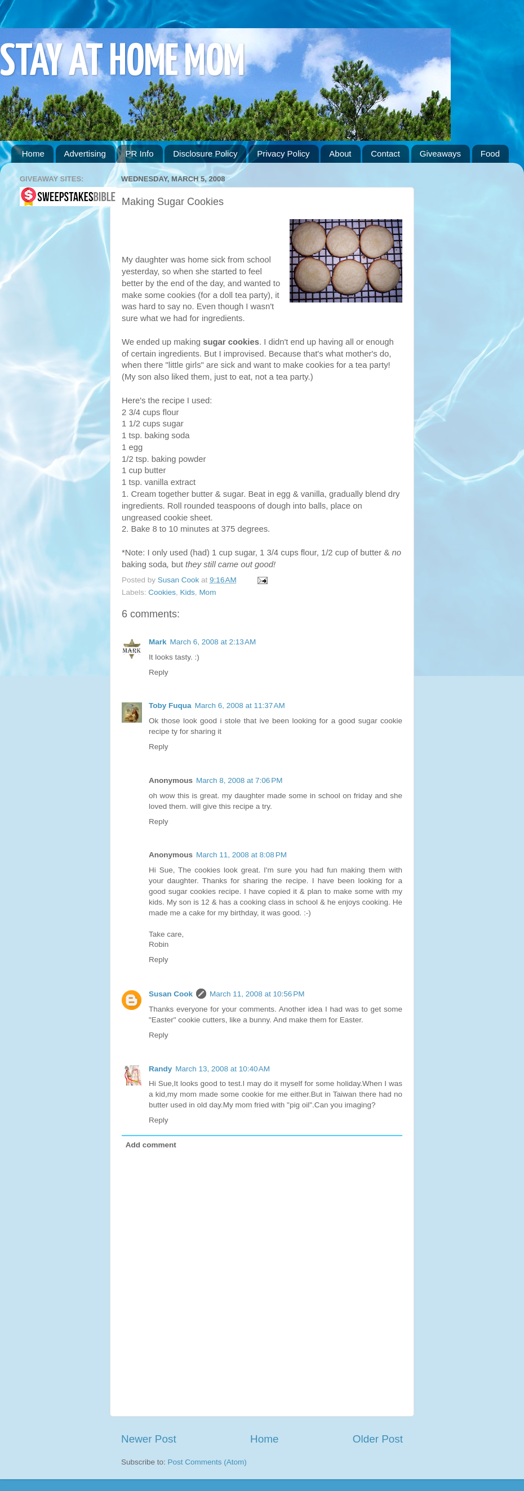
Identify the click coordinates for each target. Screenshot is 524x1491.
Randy (160, 1069)
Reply (158, 672)
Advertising (85, 153)
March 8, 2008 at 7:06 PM (239, 780)
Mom (207, 592)
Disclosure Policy (205, 153)
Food (490, 153)
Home (33, 153)
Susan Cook (179, 580)
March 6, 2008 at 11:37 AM (240, 705)
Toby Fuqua (170, 705)
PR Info (139, 153)
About (340, 153)
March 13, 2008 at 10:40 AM (222, 1069)
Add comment (151, 1145)
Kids (187, 592)
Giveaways (440, 153)
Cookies (162, 592)
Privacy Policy (283, 153)
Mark (158, 642)
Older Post (378, 1439)
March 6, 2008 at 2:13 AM (213, 642)
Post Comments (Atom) (207, 1462)
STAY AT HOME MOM (122, 63)
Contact (385, 153)
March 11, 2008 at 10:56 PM (257, 994)
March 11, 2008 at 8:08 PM (241, 855)
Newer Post (148, 1439)
